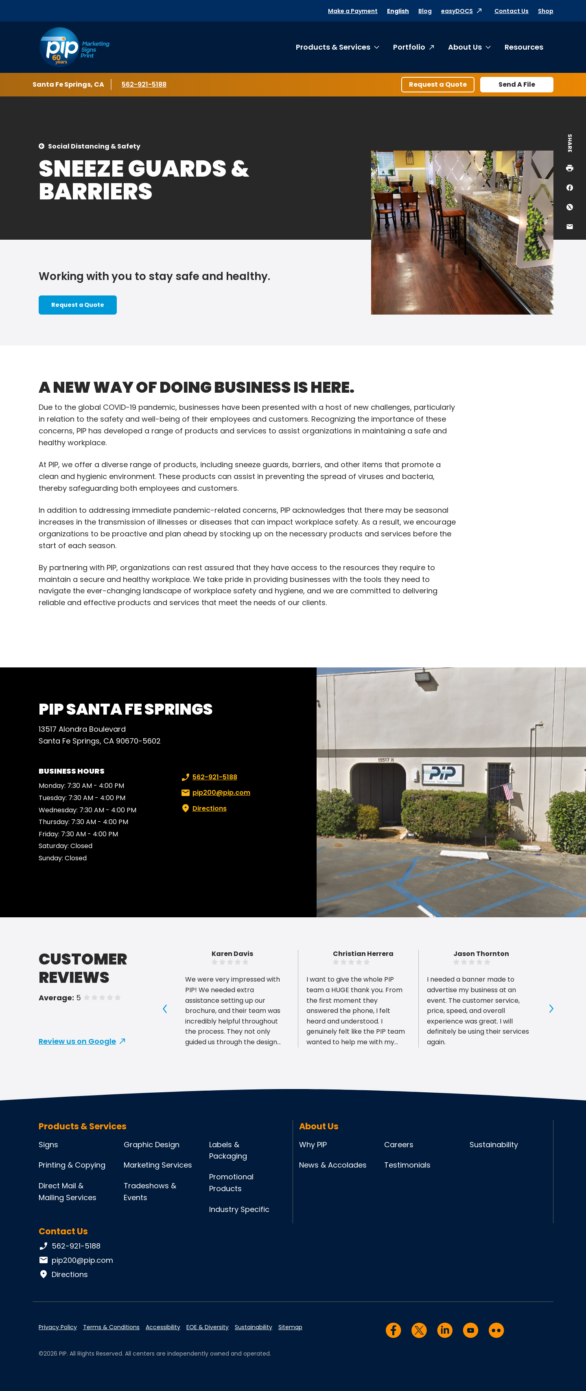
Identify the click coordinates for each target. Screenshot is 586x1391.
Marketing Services (158, 1165)
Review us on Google (77, 1041)
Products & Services (333, 47)
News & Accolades (333, 1165)
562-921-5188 (145, 84)
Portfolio (409, 47)
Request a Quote (438, 84)
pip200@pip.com (214, 792)
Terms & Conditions (111, 1327)
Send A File (517, 84)
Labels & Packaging (228, 1150)
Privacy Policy (58, 1327)
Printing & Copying (72, 1165)
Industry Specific (239, 1209)
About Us (465, 47)
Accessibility (163, 1327)
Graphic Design (151, 1144)
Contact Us (511, 11)
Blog (425, 11)
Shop (545, 11)
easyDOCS (457, 11)
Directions (203, 808)
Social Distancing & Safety (94, 146)
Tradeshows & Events (150, 1192)
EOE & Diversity (207, 1327)
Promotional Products (231, 1183)
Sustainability (494, 1144)
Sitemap (290, 1327)
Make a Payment (353, 11)
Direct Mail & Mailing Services (67, 1192)
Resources (524, 47)
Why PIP (313, 1144)
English (398, 11)
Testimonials (407, 1165)
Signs (48, 1144)
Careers (398, 1144)
